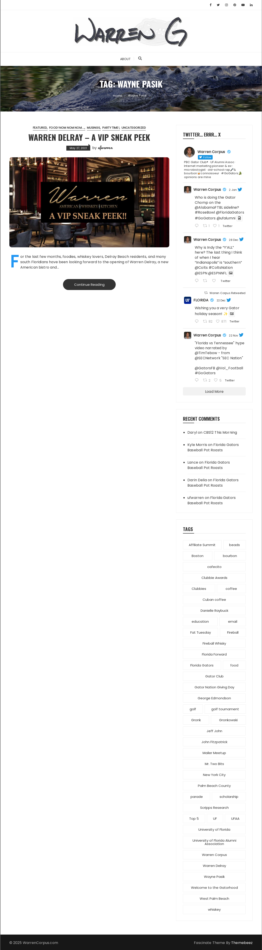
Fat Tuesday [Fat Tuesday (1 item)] (200, 632)
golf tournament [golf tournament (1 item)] (225, 709)
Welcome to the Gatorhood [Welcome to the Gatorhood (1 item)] (214, 887)
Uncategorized (134, 128)
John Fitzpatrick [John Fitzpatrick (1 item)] (214, 742)
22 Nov (233, 335)
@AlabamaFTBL (209, 207)
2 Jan (233, 190)
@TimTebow (206, 352)
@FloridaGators (230, 212)
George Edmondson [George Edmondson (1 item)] (214, 698)
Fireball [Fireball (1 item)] (233, 632)
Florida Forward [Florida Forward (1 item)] (214, 654)
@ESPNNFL (217, 273)
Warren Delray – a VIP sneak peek (89, 137)
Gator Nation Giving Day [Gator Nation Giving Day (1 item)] (214, 687)
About (125, 59)
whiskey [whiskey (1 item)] (214, 909)
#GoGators (205, 218)
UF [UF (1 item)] (215, 818)
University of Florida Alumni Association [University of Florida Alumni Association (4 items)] (214, 842)
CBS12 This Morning (220, 432)
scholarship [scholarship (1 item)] (229, 796)
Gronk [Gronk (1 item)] (196, 720)
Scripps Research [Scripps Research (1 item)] (214, 807)
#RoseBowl (205, 212)
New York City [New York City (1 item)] (214, 774)
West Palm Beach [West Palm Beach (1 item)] (214, 898)
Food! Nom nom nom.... (66, 128)
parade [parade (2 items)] (197, 796)
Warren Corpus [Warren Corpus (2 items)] (214, 854)
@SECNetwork (207, 358)
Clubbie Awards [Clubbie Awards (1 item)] (214, 577)
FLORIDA (200, 300)
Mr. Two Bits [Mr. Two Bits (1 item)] (214, 763)
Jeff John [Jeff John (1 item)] (214, 731)
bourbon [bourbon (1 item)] (230, 555)
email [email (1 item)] (232, 621)
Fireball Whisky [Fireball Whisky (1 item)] (214, 643)
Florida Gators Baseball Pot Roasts (213, 447)
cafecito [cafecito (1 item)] (214, 566)
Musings (93, 128)
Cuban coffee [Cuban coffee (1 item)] (214, 599)
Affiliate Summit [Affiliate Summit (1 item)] (202, 544)
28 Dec (233, 240)
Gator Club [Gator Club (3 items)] (214, 676)
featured (40, 128)
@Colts (201, 267)
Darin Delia (197, 480)
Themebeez (242, 942)
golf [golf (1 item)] (193, 709)
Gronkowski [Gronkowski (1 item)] (228, 720)
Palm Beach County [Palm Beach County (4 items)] (214, 785)
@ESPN (201, 273)
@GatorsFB (205, 368)
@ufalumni (226, 218)
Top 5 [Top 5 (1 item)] (194, 818)
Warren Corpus (207, 189)
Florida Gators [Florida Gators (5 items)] (202, 665)
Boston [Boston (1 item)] (197, 555)
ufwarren (105, 147)
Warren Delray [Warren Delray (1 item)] (214, 865)
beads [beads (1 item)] (234, 544)
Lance (192, 462)
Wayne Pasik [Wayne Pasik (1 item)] (214, 876)
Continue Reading (89, 284)
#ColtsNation (221, 267)
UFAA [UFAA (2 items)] (235, 818)
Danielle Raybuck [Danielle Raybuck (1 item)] (214, 610)
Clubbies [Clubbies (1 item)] (199, 588)
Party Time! (110, 128)
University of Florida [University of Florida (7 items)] (214, 829)
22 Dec (221, 300)
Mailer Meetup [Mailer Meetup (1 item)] (214, 752)
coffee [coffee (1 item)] (231, 588)
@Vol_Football (229, 368)
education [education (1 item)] (200, 621)
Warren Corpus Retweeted (227, 293)
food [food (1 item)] (234, 665)
